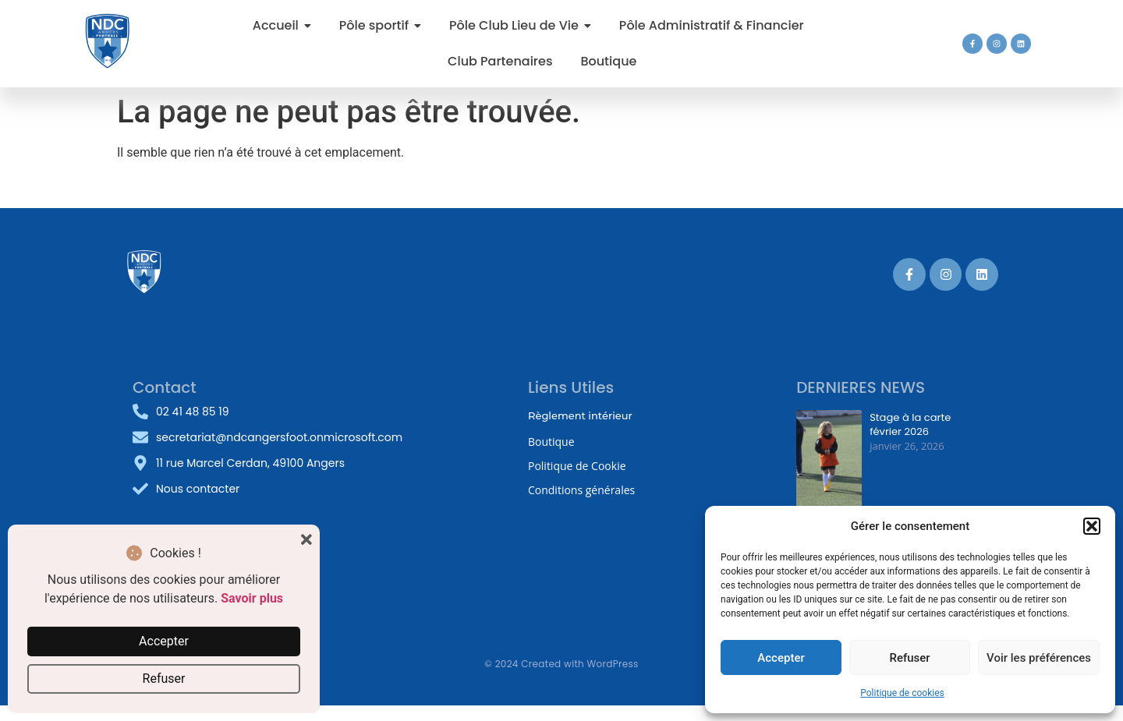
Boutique (551, 441)
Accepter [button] (164, 641)
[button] (1092, 526)
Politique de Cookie (577, 465)
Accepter (780, 658)
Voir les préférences (1039, 658)
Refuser (909, 658)
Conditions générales (581, 489)
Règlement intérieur (580, 415)
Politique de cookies (902, 692)
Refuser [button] (164, 678)
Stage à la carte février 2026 (910, 424)
